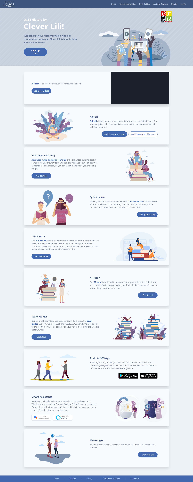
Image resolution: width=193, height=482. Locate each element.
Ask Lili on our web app (114, 134)
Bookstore (41, 337)
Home (56, 479)
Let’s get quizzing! (147, 214)
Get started (41, 175)
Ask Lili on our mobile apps (143, 134)
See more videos (41, 91)
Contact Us (134, 479)
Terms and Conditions (111, 479)
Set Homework (41, 256)
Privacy (89, 479)
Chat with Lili (148, 454)
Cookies (73, 479)
